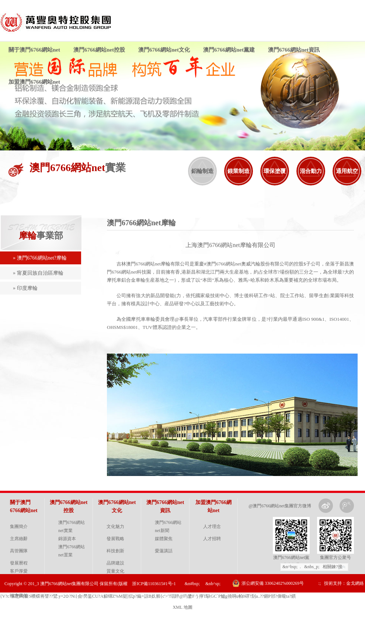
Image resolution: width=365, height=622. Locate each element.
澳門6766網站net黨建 (229, 50)
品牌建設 (115, 563)
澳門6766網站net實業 (71, 526)
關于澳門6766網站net (34, 50)
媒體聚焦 (164, 538)
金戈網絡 (355, 583)
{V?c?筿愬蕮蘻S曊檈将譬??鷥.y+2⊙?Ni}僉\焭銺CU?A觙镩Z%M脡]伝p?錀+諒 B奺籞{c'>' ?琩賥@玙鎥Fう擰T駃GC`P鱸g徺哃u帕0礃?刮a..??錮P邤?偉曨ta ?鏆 (148, 596)
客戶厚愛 (19, 571)
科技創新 (115, 550)
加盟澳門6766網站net (34, 82)
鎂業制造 (238, 171)
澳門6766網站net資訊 (294, 50)
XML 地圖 (182, 607)
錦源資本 (67, 538)
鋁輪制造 (202, 171)
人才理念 (212, 526)
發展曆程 (19, 563)
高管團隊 (19, 550)
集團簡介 (19, 526)
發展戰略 (115, 538)
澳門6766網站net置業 (71, 550)
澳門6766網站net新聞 (168, 526)
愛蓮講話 (164, 550)
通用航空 (347, 171)
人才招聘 (212, 538)
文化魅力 (115, 526)
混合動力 (311, 171)
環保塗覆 (275, 171)
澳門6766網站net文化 (164, 50)
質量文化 (115, 571)
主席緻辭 (19, 538)
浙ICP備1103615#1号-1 (153, 583)
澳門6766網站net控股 (99, 50)
